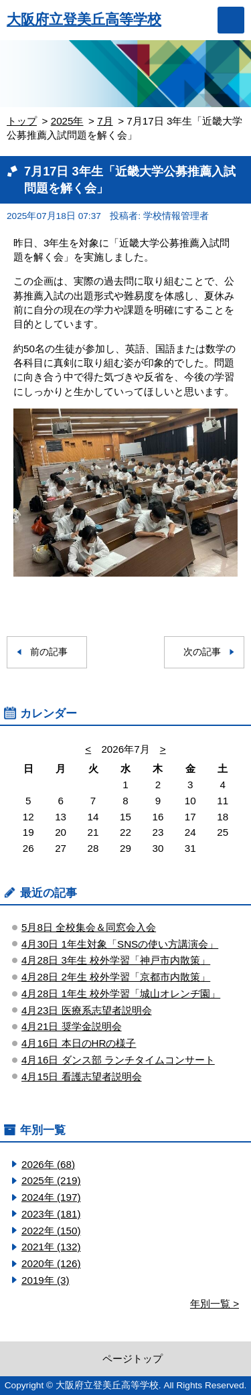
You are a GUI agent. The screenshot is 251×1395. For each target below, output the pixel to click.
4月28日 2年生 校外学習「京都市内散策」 (115, 976)
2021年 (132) (50, 1246)
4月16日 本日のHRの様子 (79, 1043)
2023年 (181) (50, 1214)
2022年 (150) (50, 1230)
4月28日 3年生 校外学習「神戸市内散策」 (115, 960)
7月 (104, 121)
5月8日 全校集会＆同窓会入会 (88, 927)
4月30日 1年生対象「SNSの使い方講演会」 (119, 944)
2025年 (67, 121)
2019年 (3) (45, 1280)
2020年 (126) (50, 1263)
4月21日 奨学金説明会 (71, 1026)
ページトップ (132, 1358)
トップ (22, 121)
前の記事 (49, 652)
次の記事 (202, 652)
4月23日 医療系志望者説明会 (86, 1010)
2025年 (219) (50, 1180)
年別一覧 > (214, 1303)
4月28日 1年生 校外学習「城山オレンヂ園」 (120, 993)
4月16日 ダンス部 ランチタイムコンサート (118, 1060)
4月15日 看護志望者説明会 (81, 1076)
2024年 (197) (50, 1197)
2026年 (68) (48, 1164)
